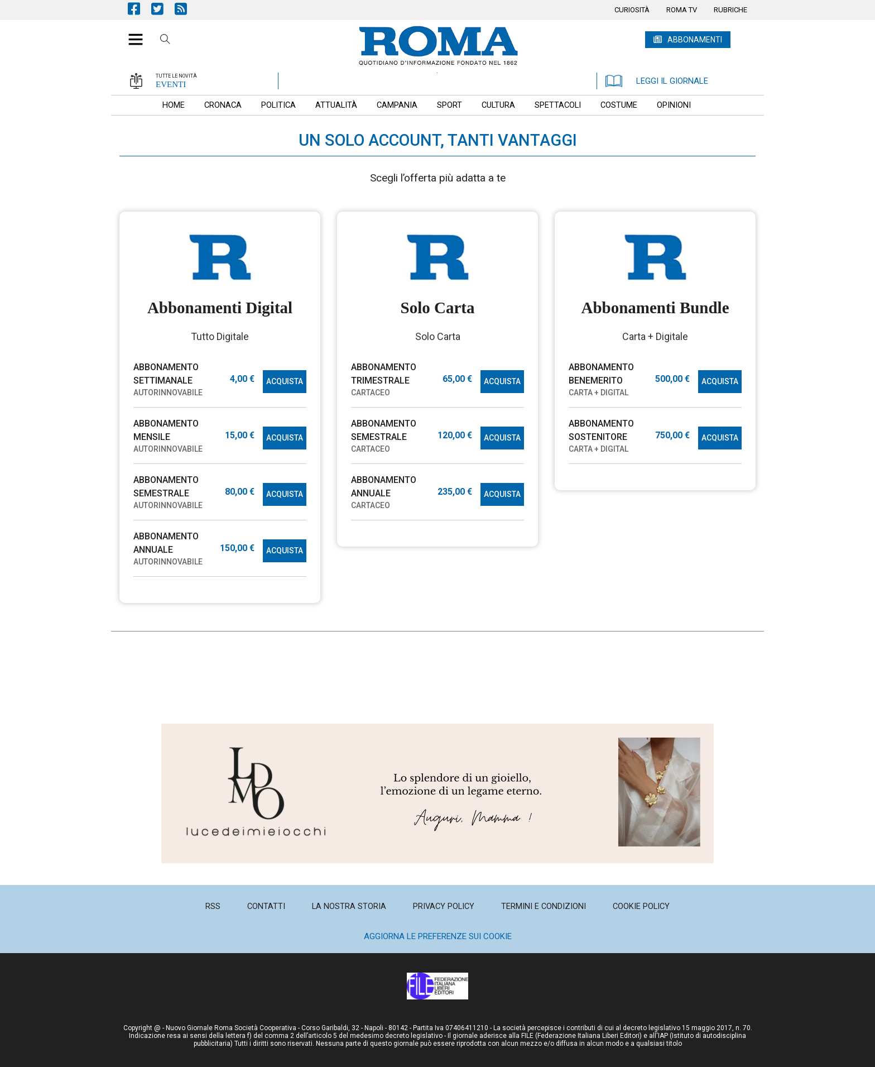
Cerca (165, 40)
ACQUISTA (284, 381)
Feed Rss (186, 9)
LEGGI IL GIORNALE (656, 81)
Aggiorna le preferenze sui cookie (438, 936)
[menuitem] (632, 10)
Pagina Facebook (139, 9)
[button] (131, 33)
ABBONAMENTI (694, 39)
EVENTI (171, 84)
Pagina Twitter (163, 9)
